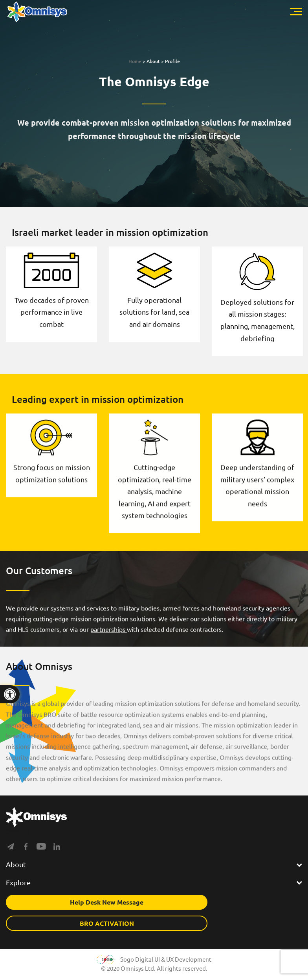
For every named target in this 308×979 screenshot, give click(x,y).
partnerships (108, 638)
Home (134, 61)
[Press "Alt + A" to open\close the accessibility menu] (10, 694)
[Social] (10, 848)
